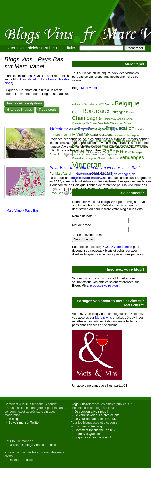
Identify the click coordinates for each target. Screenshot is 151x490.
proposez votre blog (104, 285)
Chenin (121, 119)
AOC (101, 104)
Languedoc (120, 135)
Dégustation (120, 128)
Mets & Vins (103, 317)
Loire (90, 141)
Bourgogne (118, 112)
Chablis (130, 112)
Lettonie (76, 141)
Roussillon (78, 158)
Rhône (110, 151)
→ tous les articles (22, 48)
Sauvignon (90, 158)
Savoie (102, 158)
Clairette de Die (80, 123)
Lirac (84, 141)
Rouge (137, 152)
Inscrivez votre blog (88, 426)
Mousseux (138, 141)
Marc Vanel (28, 79)
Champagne (87, 118)
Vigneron (87, 164)
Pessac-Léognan (118, 146)
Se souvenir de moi (90, 235)
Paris (77, 145)
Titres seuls (48, 109)
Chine (129, 118)
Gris (110, 135)
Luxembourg (102, 141)
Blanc (77, 112)
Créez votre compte (118, 247)
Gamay (94, 135)
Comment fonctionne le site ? (95, 430)
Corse (93, 123)
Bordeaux (96, 111)
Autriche (109, 104)
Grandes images (19, 109)
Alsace (93, 104)
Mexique (126, 141)
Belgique (126, 103)
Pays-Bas (56, 154)
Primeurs (80, 152)
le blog (13, 419)
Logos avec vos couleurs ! (93, 437)
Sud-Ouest (112, 158)
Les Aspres (133, 135)
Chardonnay (109, 119)
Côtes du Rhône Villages (88, 129)
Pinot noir (140, 146)
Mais (116, 140)
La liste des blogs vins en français (32, 445)
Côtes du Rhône (120, 123)
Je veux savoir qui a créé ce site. (98, 415)
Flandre (139, 129)
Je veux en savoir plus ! (91, 411)
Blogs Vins (78, 404)
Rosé (125, 151)
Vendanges (131, 157)
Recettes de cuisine (22, 460)
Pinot (131, 146)
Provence (95, 152)
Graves (103, 135)
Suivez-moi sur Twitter (24, 422)
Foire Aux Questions (89, 434)
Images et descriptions (24, 103)
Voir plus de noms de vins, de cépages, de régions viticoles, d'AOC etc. (104, 176)
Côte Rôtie (103, 123)
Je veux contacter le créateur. (95, 419)
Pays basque (101, 146)
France (80, 134)
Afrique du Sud (80, 104)
